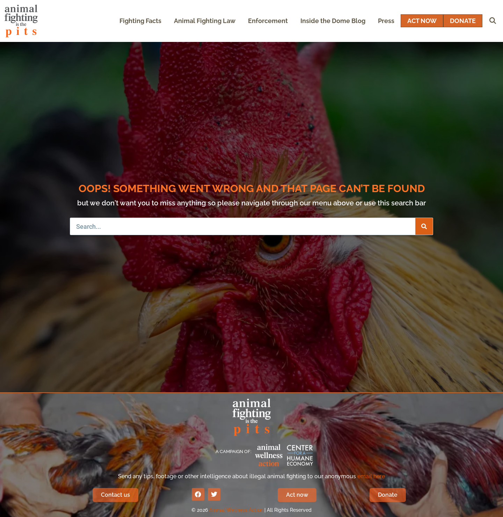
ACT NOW (422, 20)
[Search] (424, 226)
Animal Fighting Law (204, 20)
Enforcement (268, 20)
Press (386, 20)
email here (371, 476)
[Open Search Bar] (492, 21)
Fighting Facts (140, 20)
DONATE (463, 20)
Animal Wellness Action (236, 510)
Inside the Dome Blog (332, 20)
